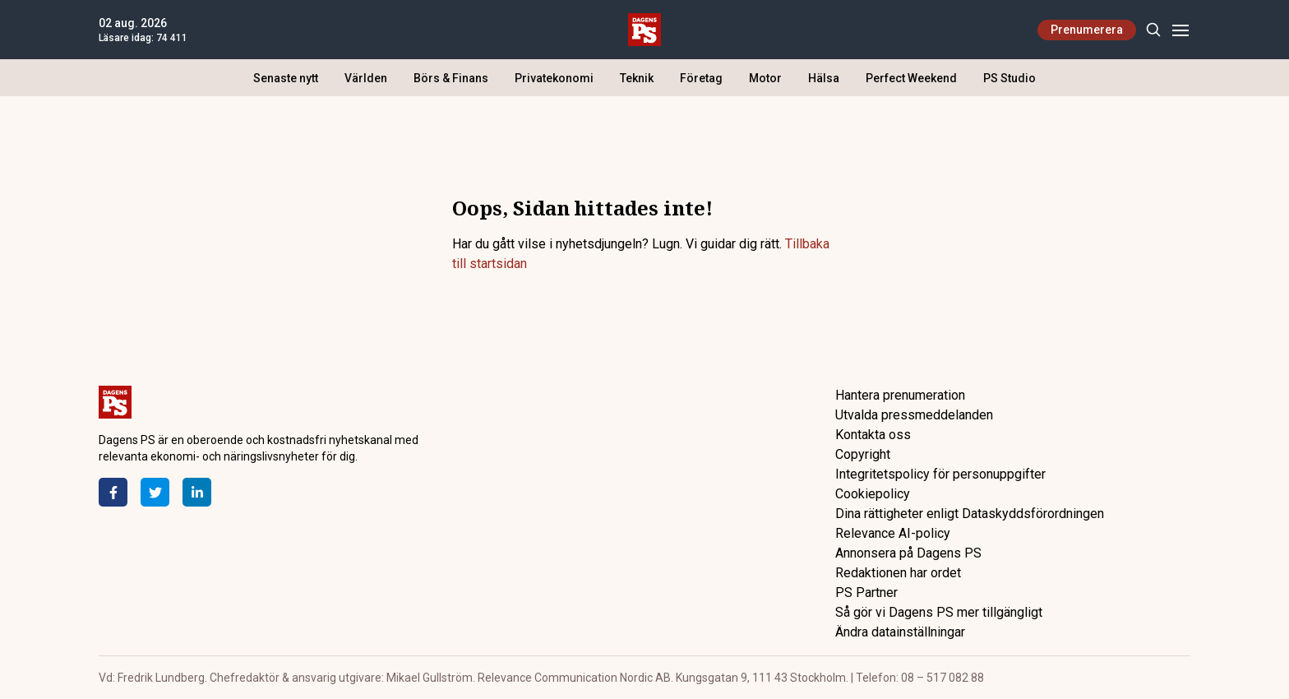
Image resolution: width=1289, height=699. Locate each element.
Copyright (862, 454)
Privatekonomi (554, 78)
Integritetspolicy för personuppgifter (940, 474)
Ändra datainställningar (900, 632)
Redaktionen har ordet (898, 573)
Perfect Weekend (911, 78)
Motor (765, 78)
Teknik (637, 78)
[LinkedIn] (196, 492)
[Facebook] (113, 492)
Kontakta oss (873, 434)
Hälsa (823, 78)
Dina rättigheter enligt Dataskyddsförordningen (969, 513)
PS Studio (1009, 78)
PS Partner (866, 592)
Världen (365, 78)
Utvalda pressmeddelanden (914, 415)
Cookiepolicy (872, 494)
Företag (701, 78)
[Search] (1153, 30)
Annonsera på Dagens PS (908, 553)
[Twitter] (155, 492)
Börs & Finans (450, 78)
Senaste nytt (285, 78)
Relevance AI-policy (892, 533)
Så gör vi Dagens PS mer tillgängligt (938, 612)
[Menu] (1180, 30)
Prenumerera (1087, 29)
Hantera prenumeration (900, 395)
